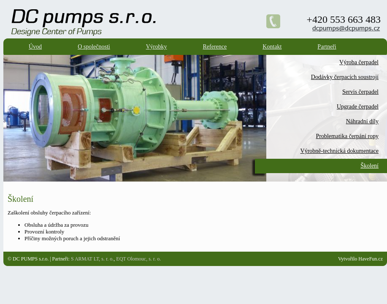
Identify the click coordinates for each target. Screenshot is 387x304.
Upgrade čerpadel (358, 106)
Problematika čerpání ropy (347, 136)
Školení (369, 166)
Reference (215, 46)
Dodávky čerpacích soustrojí (345, 77)
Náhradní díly (362, 121)
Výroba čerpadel (359, 62)
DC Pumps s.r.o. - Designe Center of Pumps (128, 11)
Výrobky (156, 46)
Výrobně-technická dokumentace (339, 151)
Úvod (35, 46)
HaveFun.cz (370, 259)
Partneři (326, 46)
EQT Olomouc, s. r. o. (138, 259)
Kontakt (272, 46)
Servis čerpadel (360, 92)
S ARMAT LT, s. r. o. (92, 259)
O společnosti (94, 46)
